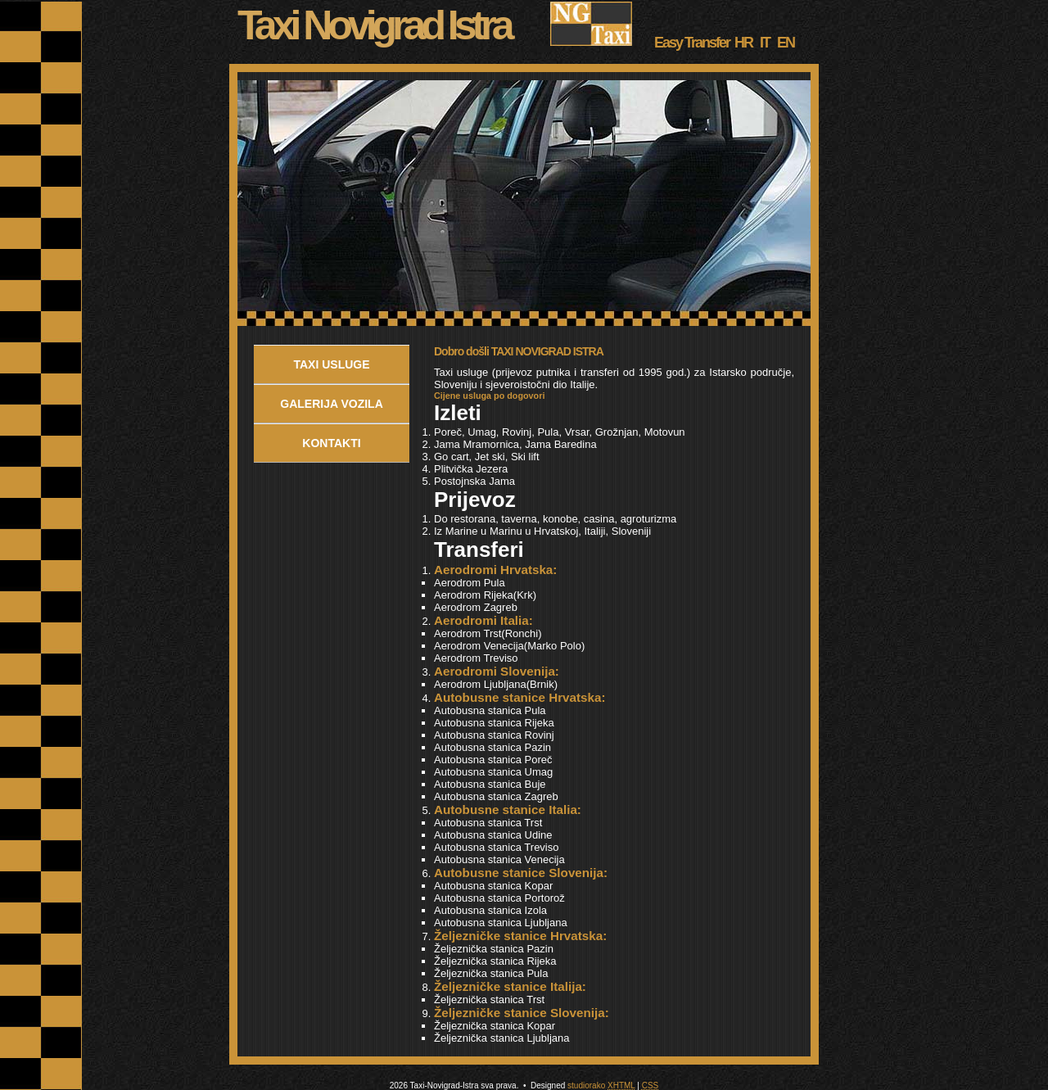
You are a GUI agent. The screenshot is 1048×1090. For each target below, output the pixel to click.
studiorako (586, 1085)
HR (741, 42)
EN (783, 42)
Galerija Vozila (331, 403)
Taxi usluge (331, 364)
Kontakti (331, 443)
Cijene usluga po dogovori (489, 395)
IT (762, 42)
